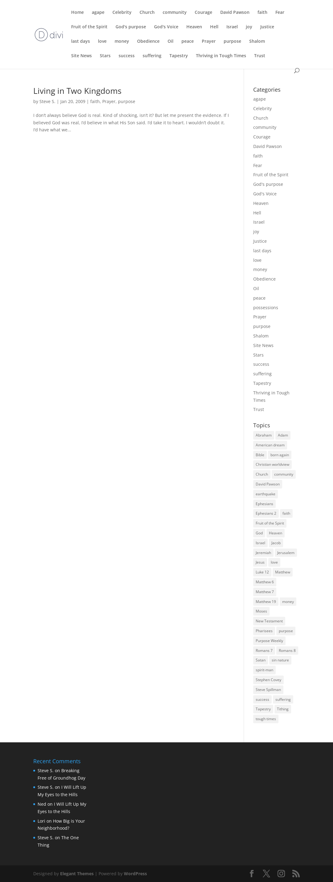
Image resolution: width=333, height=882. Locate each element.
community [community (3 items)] (283, 474)
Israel (232, 27)
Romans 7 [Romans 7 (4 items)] (264, 650)
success (127, 56)
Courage (203, 12)
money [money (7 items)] (288, 601)
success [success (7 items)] (262, 699)
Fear (279, 12)
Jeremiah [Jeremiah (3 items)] (263, 552)
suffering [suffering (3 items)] (283, 699)
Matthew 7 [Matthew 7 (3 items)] (265, 591)
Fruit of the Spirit (89, 27)
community (175, 12)
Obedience (148, 41)
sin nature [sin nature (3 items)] (280, 660)
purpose (232, 41)
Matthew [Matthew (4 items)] (282, 572)
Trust (259, 56)
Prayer (209, 41)
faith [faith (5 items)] (286, 513)
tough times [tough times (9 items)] (266, 718)
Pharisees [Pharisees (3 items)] (264, 630)
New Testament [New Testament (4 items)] (269, 621)
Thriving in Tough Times (221, 56)
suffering (152, 56)
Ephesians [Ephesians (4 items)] (264, 503)
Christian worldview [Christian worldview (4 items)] (272, 464)
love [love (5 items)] (274, 562)
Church (147, 12)
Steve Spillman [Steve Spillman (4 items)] (268, 689)
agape (98, 12)
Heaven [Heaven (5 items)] (275, 533)
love (102, 41)
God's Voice (166, 27)
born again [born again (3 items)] (279, 454)
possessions (265, 307)
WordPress (135, 873)
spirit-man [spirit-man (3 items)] (264, 669)
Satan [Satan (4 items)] (261, 660)
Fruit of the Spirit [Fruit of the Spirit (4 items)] (270, 523)
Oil (170, 41)
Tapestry (178, 56)
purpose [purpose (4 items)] (286, 630)
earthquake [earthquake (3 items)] (265, 494)
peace (187, 41)
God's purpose (131, 27)
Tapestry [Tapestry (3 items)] (263, 709)
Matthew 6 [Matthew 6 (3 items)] (265, 582)
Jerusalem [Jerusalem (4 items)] (285, 552)
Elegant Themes (77, 873)
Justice (267, 27)
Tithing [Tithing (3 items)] (283, 709)
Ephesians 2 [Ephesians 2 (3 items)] (266, 513)
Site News (81, 56)
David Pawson (235, 12)
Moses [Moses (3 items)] (261, 611)
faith (262, 12)
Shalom (257, 41)
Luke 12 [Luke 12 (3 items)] (262, 572)
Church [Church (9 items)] (262, 474)
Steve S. (47, 101)
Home (77, 12)
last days (80, 41)
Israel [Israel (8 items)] (260, 542)
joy (249, 27)
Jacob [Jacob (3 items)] (276, 542)
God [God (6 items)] (259, 533)
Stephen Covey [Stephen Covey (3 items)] (268, 679)
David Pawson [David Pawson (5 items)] (268, 484)
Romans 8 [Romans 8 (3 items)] (287, 650)
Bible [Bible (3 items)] (260, 454)
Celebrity (122, 12)
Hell (214, 27)
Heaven (194, 27)
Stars (105, 56)
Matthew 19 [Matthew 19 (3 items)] (266, 601)
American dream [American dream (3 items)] (270, 445)
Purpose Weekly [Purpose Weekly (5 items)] (269, 640)
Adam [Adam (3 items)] (283, 435)
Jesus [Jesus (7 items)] (260, 562)
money (122, 41)
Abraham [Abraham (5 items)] (264, 435)
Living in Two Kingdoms (77, 90)
